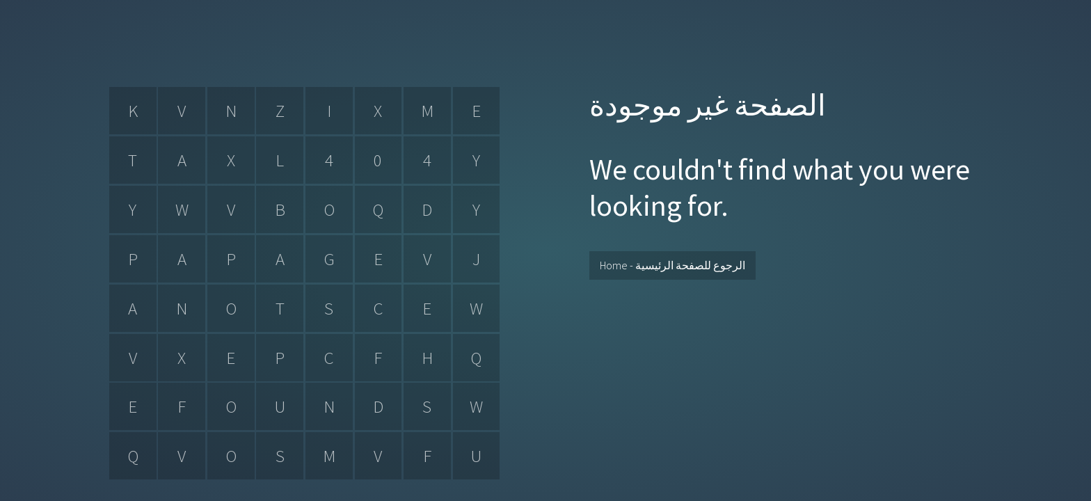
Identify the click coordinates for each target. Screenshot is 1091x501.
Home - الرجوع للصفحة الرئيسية (672, 265)
